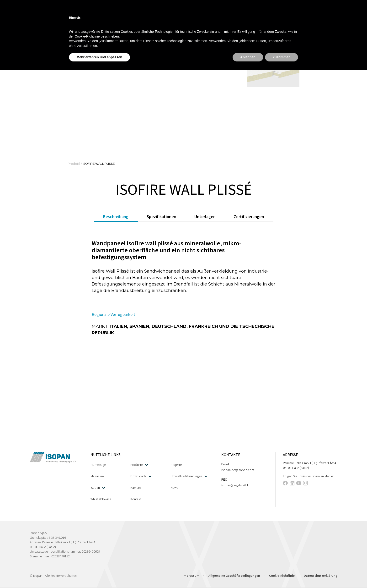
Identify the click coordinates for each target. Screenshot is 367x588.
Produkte (139, 464)
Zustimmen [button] (282, 57)
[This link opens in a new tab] (285, 484)
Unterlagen (205, 216)
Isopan (97, 487)
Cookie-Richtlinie (282, 575)
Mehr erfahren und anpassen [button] (99, 57)
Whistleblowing (100, 499)
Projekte (176, 464)
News (174, 487)
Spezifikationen (161, 216)
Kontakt (135, 499)
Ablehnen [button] (247, 57)
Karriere (135, 487)
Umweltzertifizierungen (188, 476)
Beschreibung (115, 216)
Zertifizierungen (249, 216)
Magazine (97, 476)
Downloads (140, 476)
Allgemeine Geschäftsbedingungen (234, 575)
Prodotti (74, 163)
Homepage (98, 464)
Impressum (191, 575)
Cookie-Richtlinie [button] (87, 36)
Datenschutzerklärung (320, 575)
